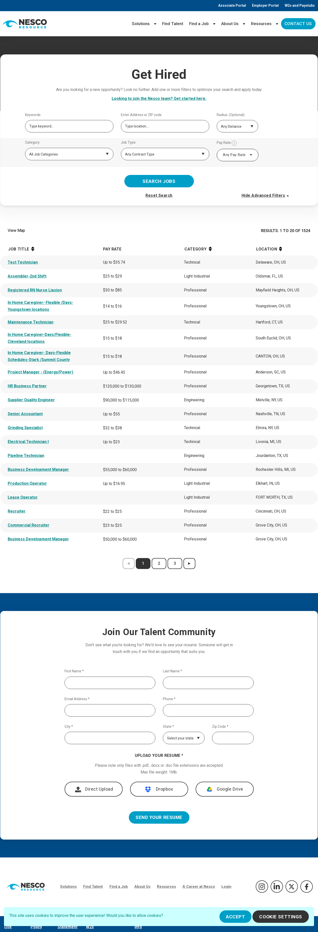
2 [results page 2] (159, 563)
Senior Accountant (25, 413)
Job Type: (128, 142)
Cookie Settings (280, 917)
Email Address (77, 699)
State (168, 727)
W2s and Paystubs (300, 5)
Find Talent (172, 23)
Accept (235, 917)
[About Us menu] (244, 23)
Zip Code (220, 727)
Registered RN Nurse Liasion (35, 290)
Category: (32, 142)
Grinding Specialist (25, 427)
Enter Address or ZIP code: (141, 115)
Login (226, 886)
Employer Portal (265, 5)
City (69, 727)
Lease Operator (23, 497)
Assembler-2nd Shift (27, 276)
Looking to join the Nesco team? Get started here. (159, 98)
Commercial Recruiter (28, 525)
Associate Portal (232, 5)
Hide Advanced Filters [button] (266, 195)
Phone (169, 699)
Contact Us (298, 23)
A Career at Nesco (198, 886)
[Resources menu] (277, 23)
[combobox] (237, 155)
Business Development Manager (38, 469)
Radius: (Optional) (231, 115)
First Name (74, 671)
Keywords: (33, 115)
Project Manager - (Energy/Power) (40, 372)
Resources (261, 23)
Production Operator (27, 483)
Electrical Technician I (28, 441)
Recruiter (17, 511)
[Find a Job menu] (214, 23)
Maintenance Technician (30, 322)
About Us (230, 23)
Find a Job (199, 23)
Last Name (172, 671)
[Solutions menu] (155, 23)
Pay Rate (227, 143)
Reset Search (159, 195)
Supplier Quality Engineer (31, 400)
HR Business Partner (27, 386)
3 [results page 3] (175, 563)
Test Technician (23, 262)
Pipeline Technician (26, 455)
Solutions (141, 23)
